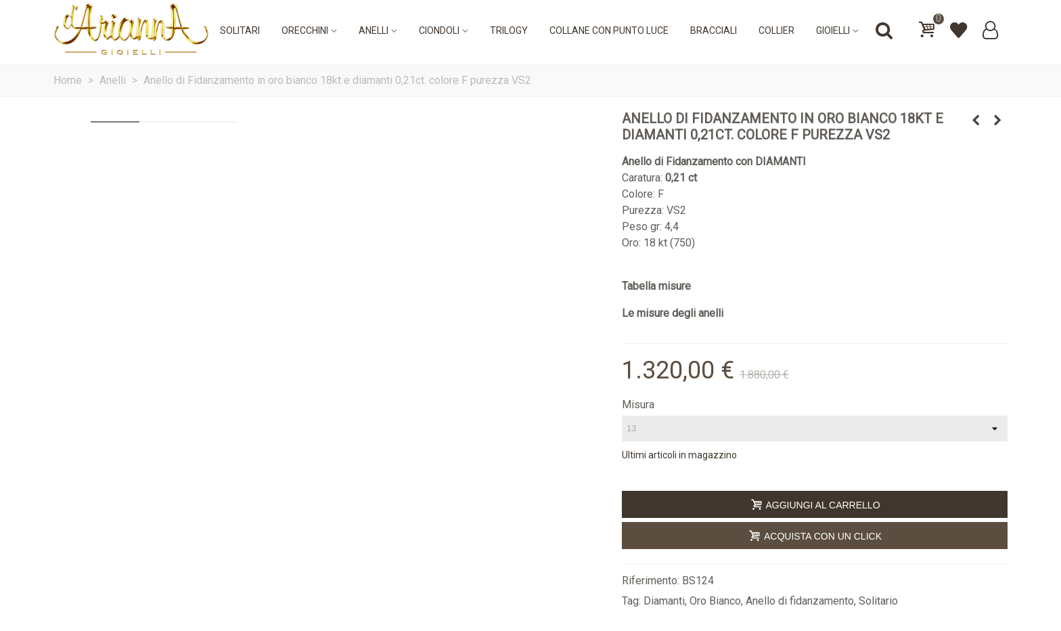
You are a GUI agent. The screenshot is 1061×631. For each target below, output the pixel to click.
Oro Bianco (715, 600)
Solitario (878, 600)
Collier (776, 30)
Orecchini (304, 30)
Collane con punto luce (609, 30)
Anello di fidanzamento (800, 600)
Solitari (240, 30)
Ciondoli (439, 30)
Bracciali (713, 30)
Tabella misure (656, 286)
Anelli (373, 30)
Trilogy (509, 30)
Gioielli (833, 30)
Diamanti (664, 600)
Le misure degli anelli (672, 313)
